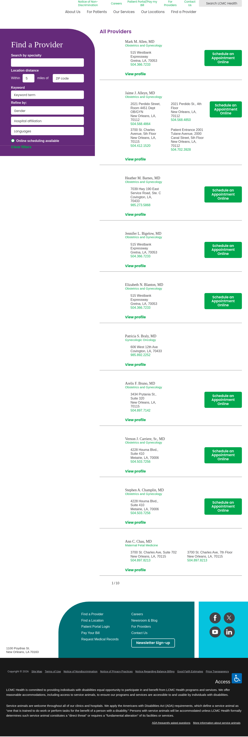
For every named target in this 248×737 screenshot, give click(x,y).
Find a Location (92, 620)
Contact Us (189, 3)
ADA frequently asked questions (171, 722)
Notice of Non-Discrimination (88, 3)
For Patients (97, 11)
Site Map (36, 671)
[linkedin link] (229, 631)
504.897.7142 (140, 410)
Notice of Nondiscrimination (81, 671)
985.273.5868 (140, 205)
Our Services (124, 11)
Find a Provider (183, 11)
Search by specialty (26, 55)
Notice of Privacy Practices (116, 671)
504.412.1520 (140, 145)
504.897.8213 (140, 560)
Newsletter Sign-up (153, 642)
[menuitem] (72, 13)
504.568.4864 (140, 124)
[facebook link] (215, 617)
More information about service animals (216, 722)
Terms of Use (53, 671)
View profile (135, 74)
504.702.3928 (181, 149)
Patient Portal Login (95, 626)
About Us (72, 11)
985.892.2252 (140, 355)
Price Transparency (217, 671)
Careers (116, 3)
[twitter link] (229, 617)
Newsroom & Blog (144, 620)
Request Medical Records (100, 639)
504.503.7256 (140, 461)
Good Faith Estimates (190, 671)
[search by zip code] (68, 78)
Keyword (18, 87)
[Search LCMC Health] (203, 3)
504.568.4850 (181, 120)
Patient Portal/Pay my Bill (142, 3)
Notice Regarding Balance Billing (154, 671)
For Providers (170, 3)
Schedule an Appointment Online (223, 57)
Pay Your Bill (90, 633)
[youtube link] (215, 631)
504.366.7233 (140, 64)
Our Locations (153, 11)
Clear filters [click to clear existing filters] (21, 147)
